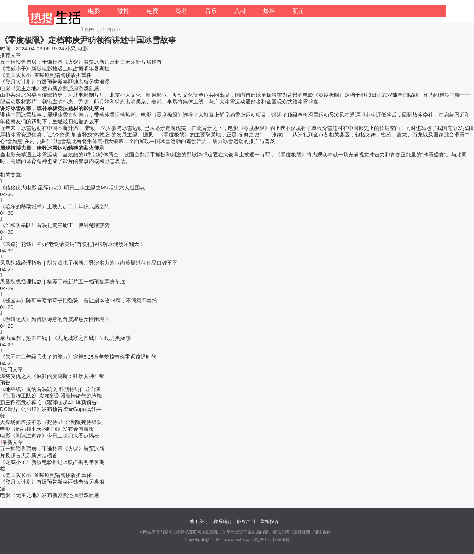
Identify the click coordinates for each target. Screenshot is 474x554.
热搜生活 (93, 29)
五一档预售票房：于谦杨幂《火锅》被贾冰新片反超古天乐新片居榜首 (81, 62)
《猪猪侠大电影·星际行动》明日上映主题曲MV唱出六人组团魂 (72, 187)
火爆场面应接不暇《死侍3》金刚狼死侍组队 (51, 422)
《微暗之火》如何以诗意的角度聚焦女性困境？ (55, 319)
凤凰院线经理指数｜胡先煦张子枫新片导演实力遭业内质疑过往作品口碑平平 (88, 263)
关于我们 (199, 521)
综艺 (182, 11)
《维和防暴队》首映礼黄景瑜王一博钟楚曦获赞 (55, 225)
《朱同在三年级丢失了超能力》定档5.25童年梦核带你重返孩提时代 (78, 357)
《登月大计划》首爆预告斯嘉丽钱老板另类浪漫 (55, 82)
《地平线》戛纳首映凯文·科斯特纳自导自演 (50, 389)
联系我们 (222, 521)
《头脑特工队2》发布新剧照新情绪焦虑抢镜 (51, 396)
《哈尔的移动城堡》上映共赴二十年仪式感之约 (55, 206)
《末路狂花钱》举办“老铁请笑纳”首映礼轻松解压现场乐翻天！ (72, 244)
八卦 (240, 11)
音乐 (211, 11)
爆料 (269, 11)
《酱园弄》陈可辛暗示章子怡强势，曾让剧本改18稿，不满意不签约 (78, 300)
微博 (123, 11)
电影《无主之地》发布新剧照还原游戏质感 (49, 88)
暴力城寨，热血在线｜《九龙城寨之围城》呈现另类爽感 (65, 338)
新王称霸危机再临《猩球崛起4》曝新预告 (48, 402)
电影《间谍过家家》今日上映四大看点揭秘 (49, 435)
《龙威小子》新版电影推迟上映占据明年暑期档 (55, 68)
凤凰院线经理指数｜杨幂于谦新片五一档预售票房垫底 (62, 281)
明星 (299, 11)
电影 (94, 11)
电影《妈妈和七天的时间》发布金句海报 (47, 429)
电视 (152, 11)
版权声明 (246, 521)
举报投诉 (270, 521)
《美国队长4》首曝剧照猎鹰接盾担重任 (46, 75)
